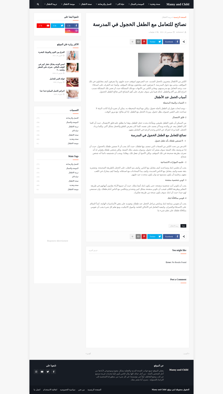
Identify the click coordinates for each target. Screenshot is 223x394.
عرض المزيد (93, 250)
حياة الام (58, 130)
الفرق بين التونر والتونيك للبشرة (51, 52)
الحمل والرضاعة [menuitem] (104, 4)
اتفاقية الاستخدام (50, 390)
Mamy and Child (159, 390)
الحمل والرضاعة (58, 118)
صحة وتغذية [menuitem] (155, 4)
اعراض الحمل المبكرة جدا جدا (52, 91)
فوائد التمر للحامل (57, 79)
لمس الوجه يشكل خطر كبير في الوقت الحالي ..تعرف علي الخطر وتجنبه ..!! (51, 67)
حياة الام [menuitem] (120, 4)
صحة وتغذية (58, 139)
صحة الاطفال (58, 135)
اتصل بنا (37, 390)
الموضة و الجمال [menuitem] (137, 4)
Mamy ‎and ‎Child (178, 4)
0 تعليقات (152, 32)
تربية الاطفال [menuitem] (51, 4)
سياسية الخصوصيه (67, 390)
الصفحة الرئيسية (180, 17)
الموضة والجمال (58, 122)
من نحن (81, 390)
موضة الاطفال (58, 143)
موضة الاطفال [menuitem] (69, 4)
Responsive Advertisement (57, 241)
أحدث (185, 354)
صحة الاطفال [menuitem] (86, 4)
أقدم (89, 354)
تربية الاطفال (167, 17)
